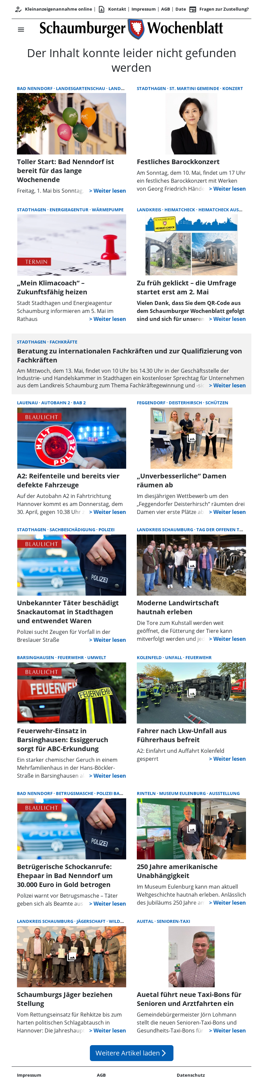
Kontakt (112, 9)
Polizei (107, 530)
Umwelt (96, 657)
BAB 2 (79, 403)
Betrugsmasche (75, 793)
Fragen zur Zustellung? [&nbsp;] (219, 9)
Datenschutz (191, 1075)
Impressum (144, 9)
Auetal (145, 921)
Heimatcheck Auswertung (229, 210)
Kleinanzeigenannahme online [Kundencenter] (53, 9)
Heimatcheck (180, 210)
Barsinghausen (36, 657)
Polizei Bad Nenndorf (123, 793)
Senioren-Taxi (173, 921)
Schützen (216, 403)
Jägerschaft (92, 921)
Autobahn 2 (56, 403)
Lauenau (28, 403)
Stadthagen (152, 88)
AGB (165, 9)
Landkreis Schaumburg (165, 530)
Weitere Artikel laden (132, 1052)
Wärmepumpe (108, 210)
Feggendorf (151, 403)
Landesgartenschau (81, 88)
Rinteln (147, 793)
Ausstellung (224, 793)
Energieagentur (70, 210)
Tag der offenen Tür (221, 530)
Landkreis (149, 210)
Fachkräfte (63, 342)
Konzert (232, 88)
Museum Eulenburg (183, 793)
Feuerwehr (71, 657)
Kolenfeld (150, 657)
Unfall (174, 657)
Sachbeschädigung (73, 530)
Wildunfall (123, 921)
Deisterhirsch (186, 403)
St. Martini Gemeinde (194, 88)
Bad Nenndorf (35, 88)
